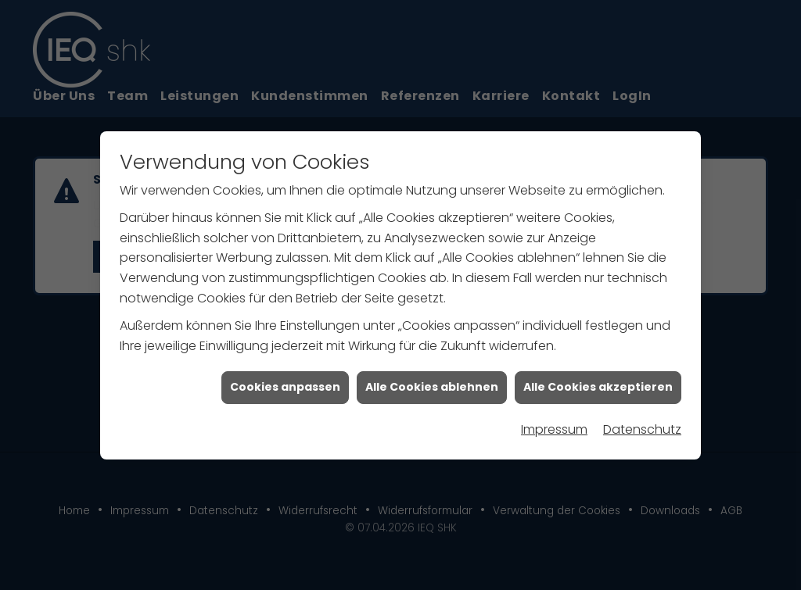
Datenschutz (642, 429)
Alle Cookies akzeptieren (598, 387)
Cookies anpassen (285, 387)
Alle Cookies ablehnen (431, 387)
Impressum (554, 429)
